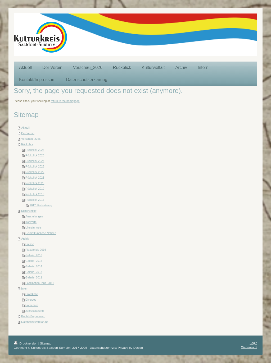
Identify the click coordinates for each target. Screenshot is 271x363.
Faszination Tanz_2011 (39, 283)
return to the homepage (65, 101)
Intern (24, 288)
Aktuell (25, 127)
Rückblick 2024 (34, 160)
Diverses (30, 299)
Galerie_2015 (33, 260)
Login (253, 343)
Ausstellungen (34, 216)
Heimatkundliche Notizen (40, 233)
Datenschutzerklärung (34, 321)
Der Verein (27, 133)
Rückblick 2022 (34, 172)
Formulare (31, 305)
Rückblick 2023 (34, 166)
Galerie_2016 (33, 255)
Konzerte (31, 222)
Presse (29, 244)
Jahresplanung (34, 310)
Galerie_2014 (33, 266)
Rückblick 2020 (34, 183)
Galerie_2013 (33, 271)
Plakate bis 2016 (35, 249)
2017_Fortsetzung (41, 205)
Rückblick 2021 (34, 177)
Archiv (25, 238)
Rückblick (27, 144)
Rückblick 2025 (34, 155)
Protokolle (31, 294)
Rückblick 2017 (34, 199)
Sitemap (45, 343)
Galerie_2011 (33, 277)
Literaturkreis (33, 227)
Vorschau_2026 (30, 138)
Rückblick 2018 (34, 194)
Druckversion (26, 343)
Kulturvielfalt (28, 210)
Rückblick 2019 (34, 188)
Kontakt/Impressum (33, 316)
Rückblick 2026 (34, 149)
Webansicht (249, 347)
